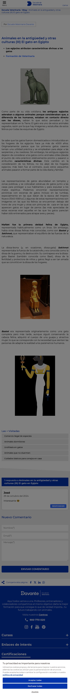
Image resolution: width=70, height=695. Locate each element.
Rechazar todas (35, 686)
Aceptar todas (35, 680)
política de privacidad (13, 675)
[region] (35, 677)
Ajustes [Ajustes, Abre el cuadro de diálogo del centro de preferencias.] (35, 692)
